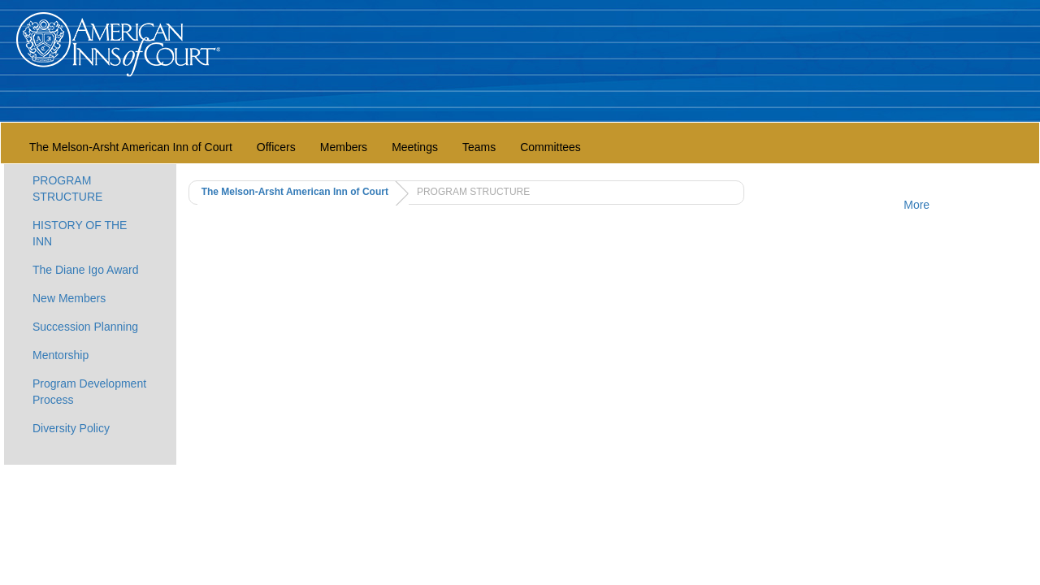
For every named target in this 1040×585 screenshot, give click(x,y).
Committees (550, 147)
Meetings (415, 147)
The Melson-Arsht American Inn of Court (130, 147)
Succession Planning (85, 326)
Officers (276, 147)
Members (343, 147)
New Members (69, 298)
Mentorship (60, 355)
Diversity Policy (71, 428)
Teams (479, 147)
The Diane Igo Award (85, 269)
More (917, 204)
